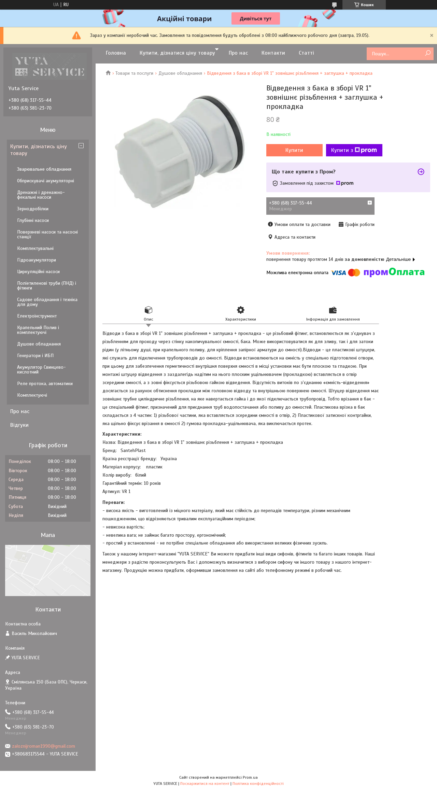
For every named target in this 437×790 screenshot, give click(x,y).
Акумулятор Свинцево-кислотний (41, 369)
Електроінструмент (37, 316)
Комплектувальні (35, 248)
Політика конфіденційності (258, 783)
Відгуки (19, 425)
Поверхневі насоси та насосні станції (47, 234)
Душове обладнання (180, 73)
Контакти (273, 53)
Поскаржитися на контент (204, 783)
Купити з (354, 150)
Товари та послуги (134, 73)
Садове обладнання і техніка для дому (47, 302)
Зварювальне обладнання (44, 169)
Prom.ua (250, 777)
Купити (294, 150)
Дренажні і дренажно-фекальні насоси (41, 194)
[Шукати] (428, 53)
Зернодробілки (32, 209)
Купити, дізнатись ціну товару (38, 150)
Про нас (238, 53)
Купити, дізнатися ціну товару (177, 53)
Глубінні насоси (33, 220)
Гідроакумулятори (36, 260)
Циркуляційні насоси (38, 271)
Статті (306, 53)
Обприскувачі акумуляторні (45, 181)
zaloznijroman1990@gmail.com (43, 746)
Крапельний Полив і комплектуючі (38, 330)
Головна (116, 53)
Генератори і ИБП (35, 355)
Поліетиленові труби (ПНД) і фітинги (46, 285)
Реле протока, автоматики (45, 383)
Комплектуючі (32, 395)
